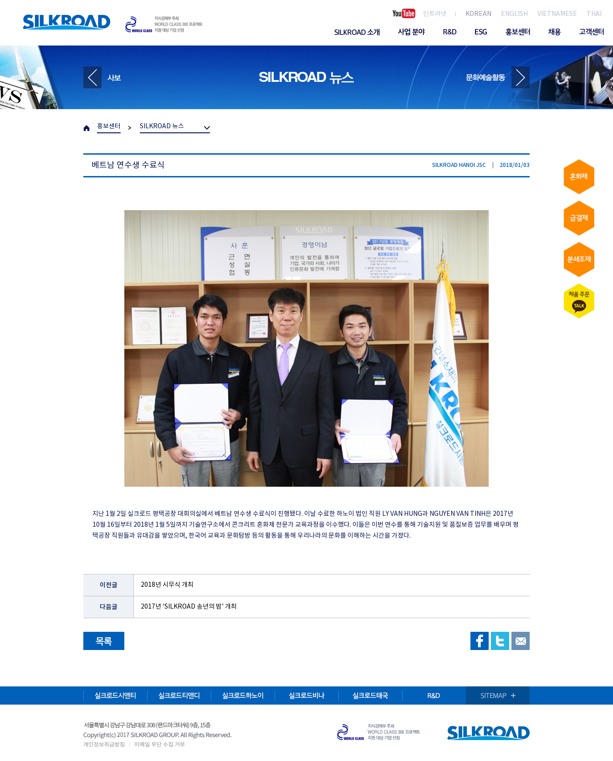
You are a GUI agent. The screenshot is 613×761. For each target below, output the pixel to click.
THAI (594, 14)
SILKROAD (66, 22)
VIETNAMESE (557, 14)
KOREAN (478, 14)
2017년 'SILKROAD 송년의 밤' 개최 (189, 606)
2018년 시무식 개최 (167, 585)
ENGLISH (514, 14)
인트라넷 (435, 14)
